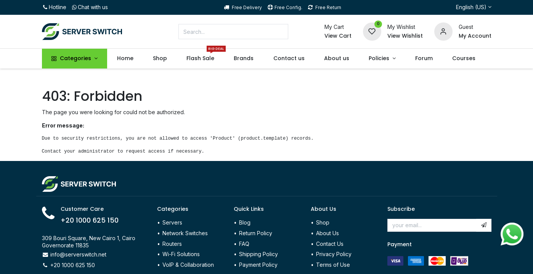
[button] (483, 225)
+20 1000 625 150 (90, 220)
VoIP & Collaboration (188, 264)
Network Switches (185, 233)
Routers (172, 244)
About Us (327, 233)
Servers (172, 222)
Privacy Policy (334, 254)
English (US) (471, 7)
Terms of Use (333, 264)
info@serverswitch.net (78, 254)
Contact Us (330, 244)
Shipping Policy (258, 254)
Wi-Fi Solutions (181, 254)
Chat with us (89, 7)
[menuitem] (125, 58)
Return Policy (256, 233)
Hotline (54, 7)
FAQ (244, 244)
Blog (244, 222)
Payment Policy (258, 264)
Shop (322, 222)
